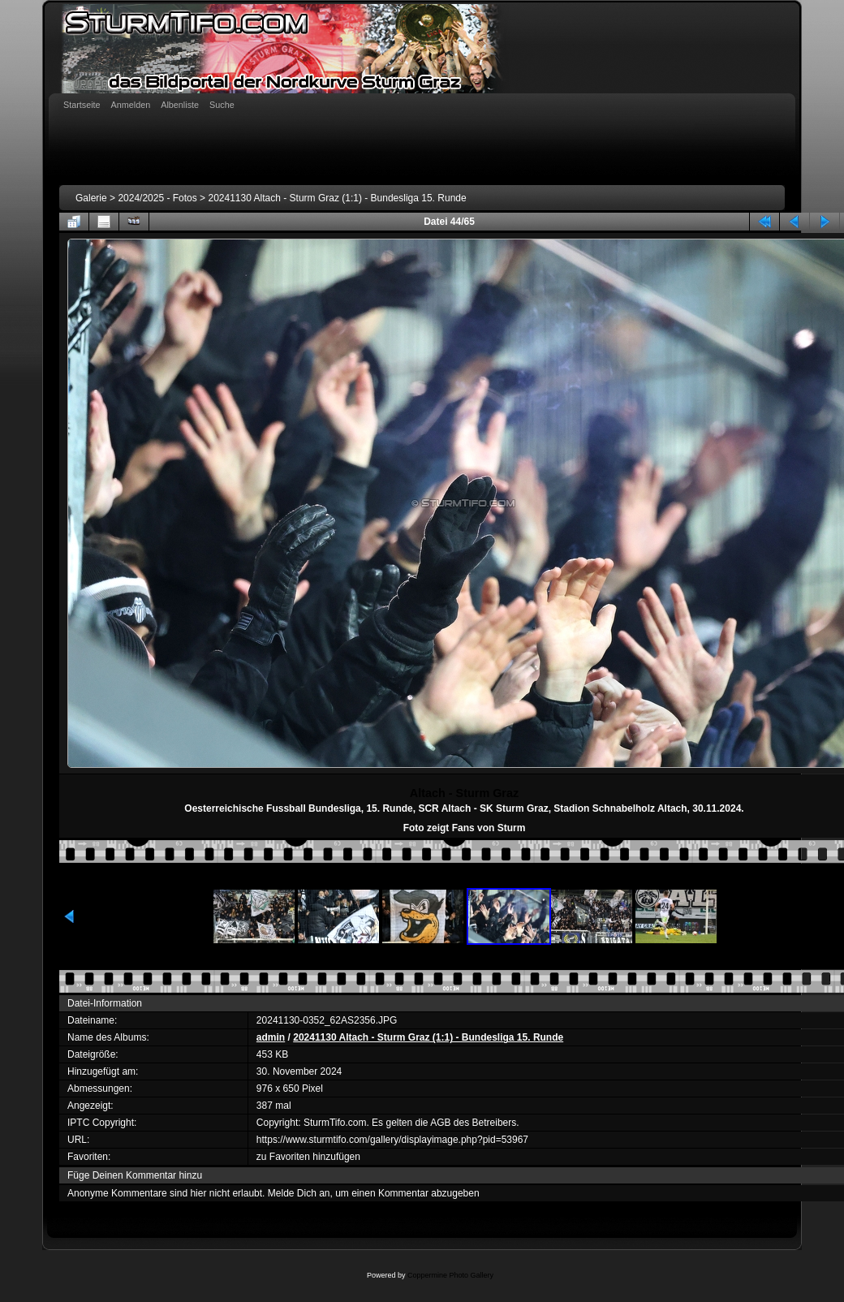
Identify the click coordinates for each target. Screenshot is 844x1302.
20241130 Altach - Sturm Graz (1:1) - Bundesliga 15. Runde (337, 198)
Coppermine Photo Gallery (450, 1275)
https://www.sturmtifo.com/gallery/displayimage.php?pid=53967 (392, 1139)
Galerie (91, 198)
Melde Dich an (299, 1193)
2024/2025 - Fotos (157, 198)
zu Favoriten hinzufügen (308, 1156)
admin (270, 1037)
